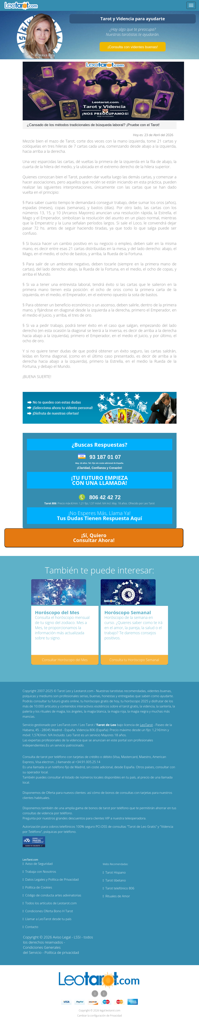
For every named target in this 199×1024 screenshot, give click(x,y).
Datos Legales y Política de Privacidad (52, 879)
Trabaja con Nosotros (40, 871)
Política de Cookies (38, 887)
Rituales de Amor (117, 896)
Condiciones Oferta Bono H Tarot (49, 911)
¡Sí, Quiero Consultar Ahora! (94, 538)
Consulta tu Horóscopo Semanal (134, 659)
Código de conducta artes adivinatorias (53, 895)
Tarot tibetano (115, 880)
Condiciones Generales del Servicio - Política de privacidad (51, 950)
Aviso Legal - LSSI (67, 937)
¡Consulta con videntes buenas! (133, 47)
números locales (92, 777)
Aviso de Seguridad (39, 863)
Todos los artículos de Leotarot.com (51, 903)
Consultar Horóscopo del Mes (65, 659)
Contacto (31, 927)
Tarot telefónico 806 (119, 888)
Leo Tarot (149, 503)
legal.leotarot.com (110, 1010)
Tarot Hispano (115, 872)
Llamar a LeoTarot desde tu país (48, 919)
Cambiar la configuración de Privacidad (99, 1015)
